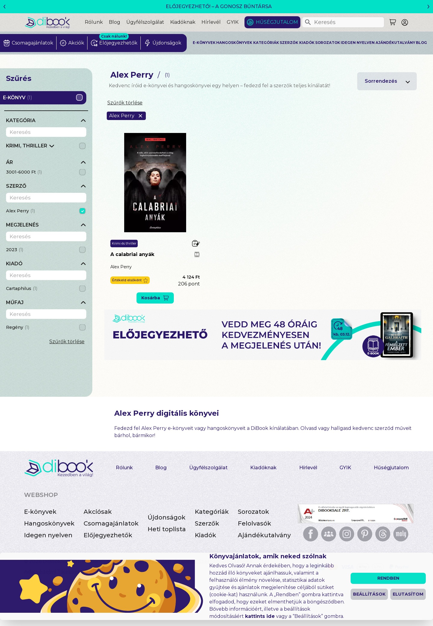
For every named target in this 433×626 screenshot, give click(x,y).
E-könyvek (204, 43)
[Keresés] (308, 22)
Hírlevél (211, 22)
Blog (114, 22)
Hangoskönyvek (234, 43)
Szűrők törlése (66, 341)
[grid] (46, 147)
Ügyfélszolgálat (145, 22)
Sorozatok (327, 43)
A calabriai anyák (132, 254)
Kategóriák (266, 43)
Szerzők (289, 43)
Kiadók (307, 43)
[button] (130, 280)
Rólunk (94, 22)
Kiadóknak (182, 22)
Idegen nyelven (358, 43)
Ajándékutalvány (395, 43)
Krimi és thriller (124, 243)
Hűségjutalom (277, 22)
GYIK (232, 22)
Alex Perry (121, 267)
